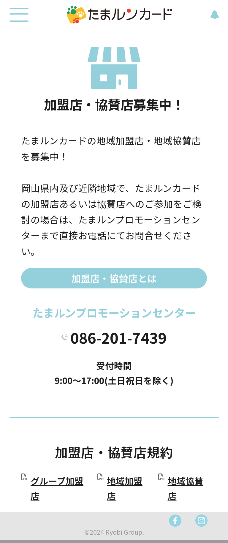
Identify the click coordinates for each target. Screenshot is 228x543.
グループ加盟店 (57, 488)
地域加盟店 (124, 488)
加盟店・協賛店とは (114, 278)
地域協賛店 (185, 488)
